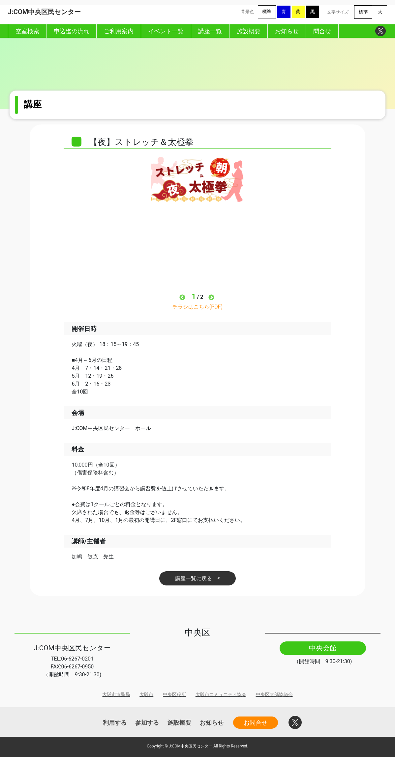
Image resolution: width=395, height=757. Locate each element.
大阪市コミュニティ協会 (221, 694)
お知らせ (212, 722)
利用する (115, 722)
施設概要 (179, 722)
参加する (147, 722)
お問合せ (255, 722)
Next (211, 297)
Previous (182, 297)
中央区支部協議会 (274, 694)
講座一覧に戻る (193, 578)
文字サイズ (338, 12)
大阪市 (146, 694)
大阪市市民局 (116, 694)
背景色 (247, 11)
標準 (266, 11)
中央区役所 (174, 694)
